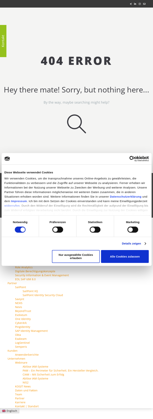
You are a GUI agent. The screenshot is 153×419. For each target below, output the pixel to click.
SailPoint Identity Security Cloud (43, 295)
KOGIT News (23, 386)
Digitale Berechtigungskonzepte (35, 271)
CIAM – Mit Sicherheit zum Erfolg (43, 374)
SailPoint (20, 287)
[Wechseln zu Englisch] (9, 410)
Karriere (20, 402)
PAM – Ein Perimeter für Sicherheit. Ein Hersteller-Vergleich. (60, 370)
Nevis (18, 307)
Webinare (21, 362)
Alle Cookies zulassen (125, 256)
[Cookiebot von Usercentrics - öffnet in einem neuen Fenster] (132, 158)
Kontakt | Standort (27, 406)
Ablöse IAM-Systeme (35, 366)
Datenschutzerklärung (125, 196)
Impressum (19, 201)
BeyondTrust (23, 311)
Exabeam (21, 339)
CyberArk (21, 323)
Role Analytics (24, 267)
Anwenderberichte (27, 354)
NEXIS (18, 303)
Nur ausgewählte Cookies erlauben (76, 256)
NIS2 (25, 382)
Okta (18, 335)
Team (18, 394)
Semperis (21, 346)
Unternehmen (16, 358)
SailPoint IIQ (30, 291)
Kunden (13, 350)
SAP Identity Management (31, 331)
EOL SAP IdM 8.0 (25, 279)
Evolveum (21, 315)
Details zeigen (131, 243)
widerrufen (12, 205)
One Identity (23, 319)
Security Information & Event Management (42, 275)
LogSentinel (22, 343)
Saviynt (19, 299)
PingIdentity (22, 327)
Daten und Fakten (26, 390)
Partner (12, 283)
